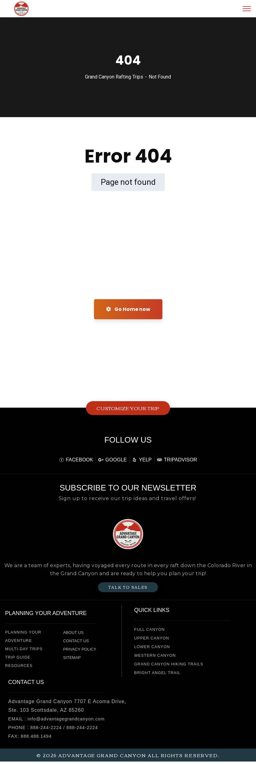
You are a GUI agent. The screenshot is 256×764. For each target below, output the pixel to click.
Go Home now (128, 309)
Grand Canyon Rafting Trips (114, 77)
